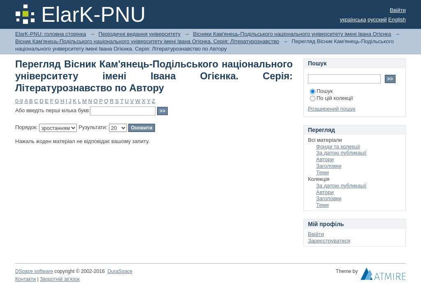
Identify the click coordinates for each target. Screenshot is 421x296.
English (397, 19)
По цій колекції (331, 98)
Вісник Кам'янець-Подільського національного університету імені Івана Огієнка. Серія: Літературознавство (147, 41)
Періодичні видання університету (139, 34)
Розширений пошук (332, 109)
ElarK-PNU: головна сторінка (50, 34)
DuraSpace (119, 271)
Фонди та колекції (338, 146)
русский (377, 19)
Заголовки (328, 166)
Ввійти (398, 10)
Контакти (25, 279)
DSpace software (34, 271)
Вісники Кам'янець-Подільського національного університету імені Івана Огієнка (292, 34)
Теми (322, 172)
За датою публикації (341, 153)
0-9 (19, 101)
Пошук (321, 91)
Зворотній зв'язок (60, 279)
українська (353, 19)
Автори (325, 159)
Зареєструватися (329, 241)
